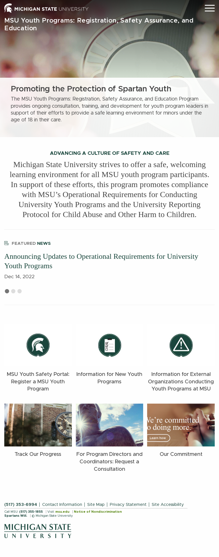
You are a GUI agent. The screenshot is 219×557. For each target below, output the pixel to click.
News (27, 242)
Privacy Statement (128, 504)
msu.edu (62, 511)
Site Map (96, 504)
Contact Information (62, 504)
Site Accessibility (168, 504)
